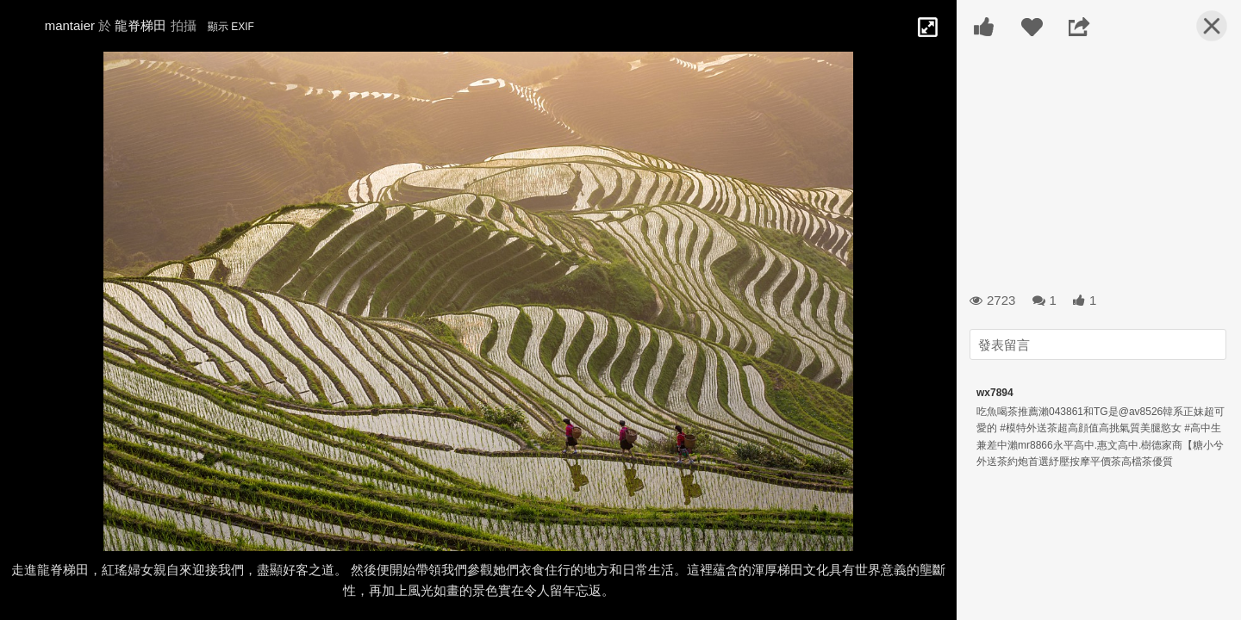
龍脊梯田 (140, 25)
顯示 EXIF (231, 27)
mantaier (70, 25)
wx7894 (994, 393)
